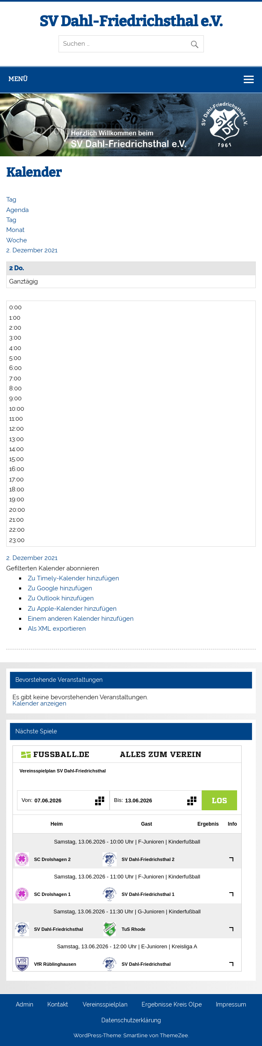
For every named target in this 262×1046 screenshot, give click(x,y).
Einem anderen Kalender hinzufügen (81, 618)
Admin (24, 1005)
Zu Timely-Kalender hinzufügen (73, 578)
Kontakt (57, 1005)
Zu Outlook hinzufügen (61, 598)
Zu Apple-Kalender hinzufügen (72, 608)
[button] (52, 568)
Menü (17, 79)
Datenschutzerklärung (131, 1021)
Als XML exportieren (57, 628)
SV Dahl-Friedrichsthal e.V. (131, 21)
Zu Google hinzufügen (60, 588)
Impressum (231, 1005)
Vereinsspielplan (105, 1005)
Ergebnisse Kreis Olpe (172, 1005)
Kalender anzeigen (39, 703)
